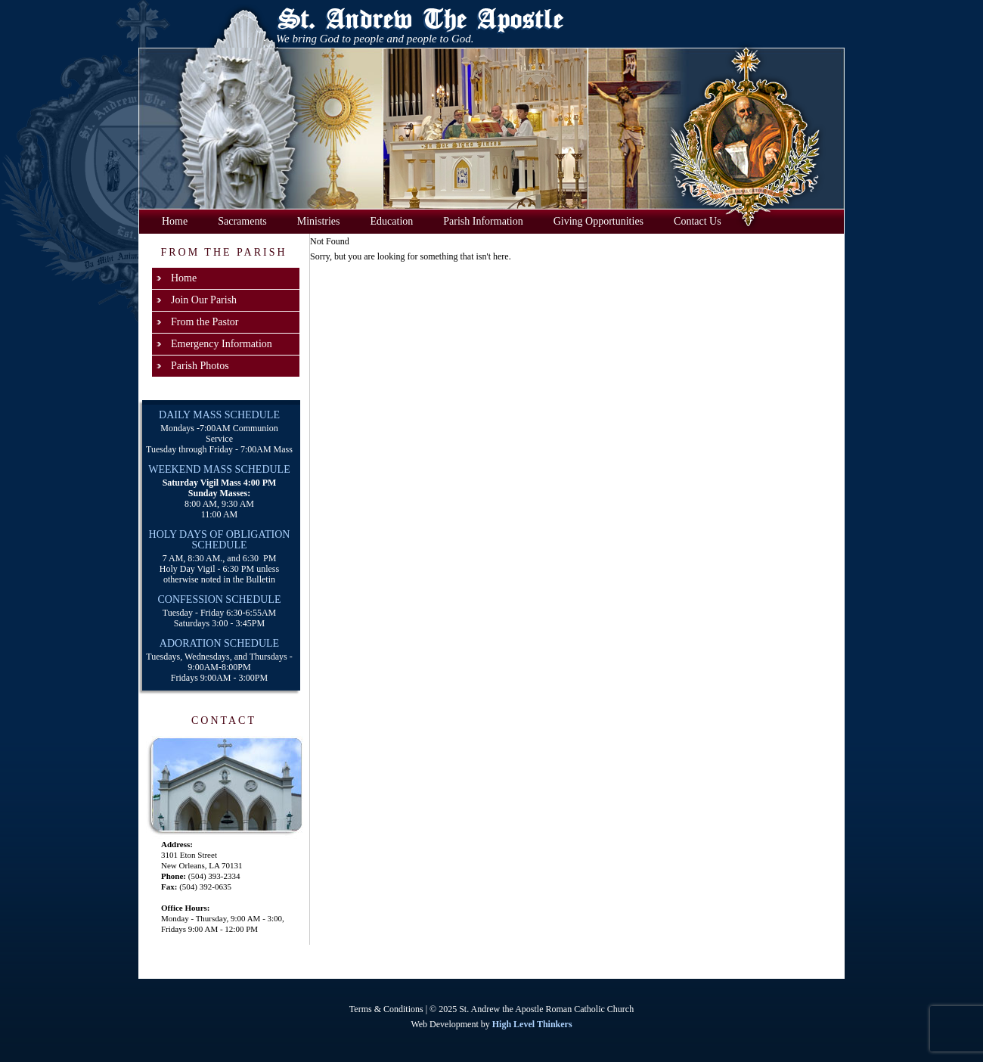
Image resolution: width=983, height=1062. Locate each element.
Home (175, 221)
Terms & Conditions (386, 1009)
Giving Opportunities (598, 221)
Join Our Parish (204, 300)
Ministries (318, 221)
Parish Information (483, 221)
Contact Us (697, 221)
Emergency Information (221, 343)
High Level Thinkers (532, 1024)
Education (392, 221)
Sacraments (242, 221)
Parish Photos (200, 365)
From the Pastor (204, 322)
